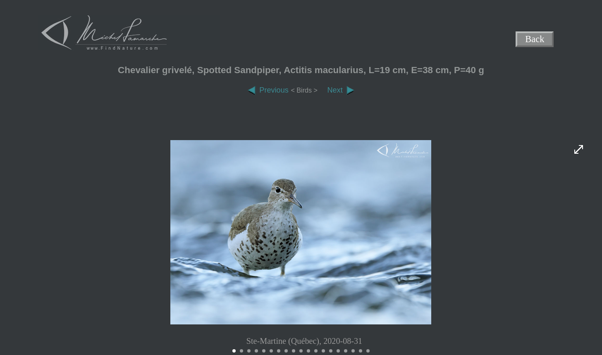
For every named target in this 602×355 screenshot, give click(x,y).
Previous (268, 90)
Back (535, 39)
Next (340, 90)
